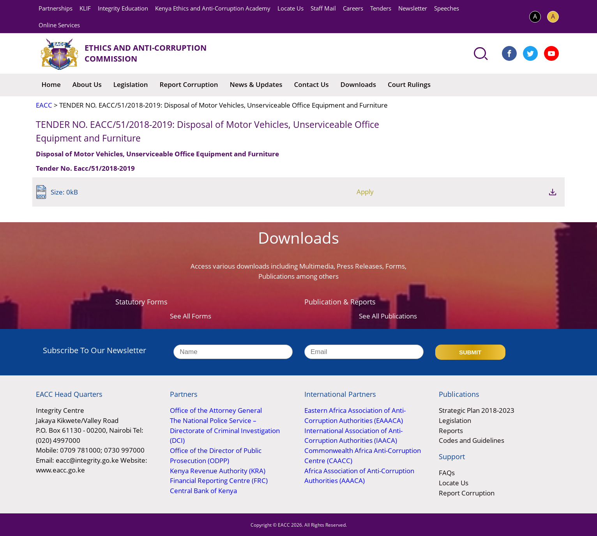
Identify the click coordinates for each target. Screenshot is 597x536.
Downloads (358, 84)
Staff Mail (323, 8)
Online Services (59, 25)
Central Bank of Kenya (203, 489)
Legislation (130, 84)
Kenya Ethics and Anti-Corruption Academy (212, 8)
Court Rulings (409, 84)
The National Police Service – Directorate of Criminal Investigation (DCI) (225, 430)
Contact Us (311, 84)
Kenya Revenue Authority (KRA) (217, 469)
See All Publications (388, 315)
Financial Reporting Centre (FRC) (219, 479)
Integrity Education (123, 8)
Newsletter (412, 8)
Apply (510, 192)
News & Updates (256, 84)
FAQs (447, 472)
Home (51, 84)
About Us (87, 84)
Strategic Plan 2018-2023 (476, 410)
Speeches (446, 8)
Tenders (380, 8)
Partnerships (55, 8)
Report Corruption (189, 84)
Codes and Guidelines (471, 439)
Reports (451, 430)
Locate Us (290, 8)
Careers (353, 8)
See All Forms (190, 315)
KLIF (85, 8)
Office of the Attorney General (216, 410)
